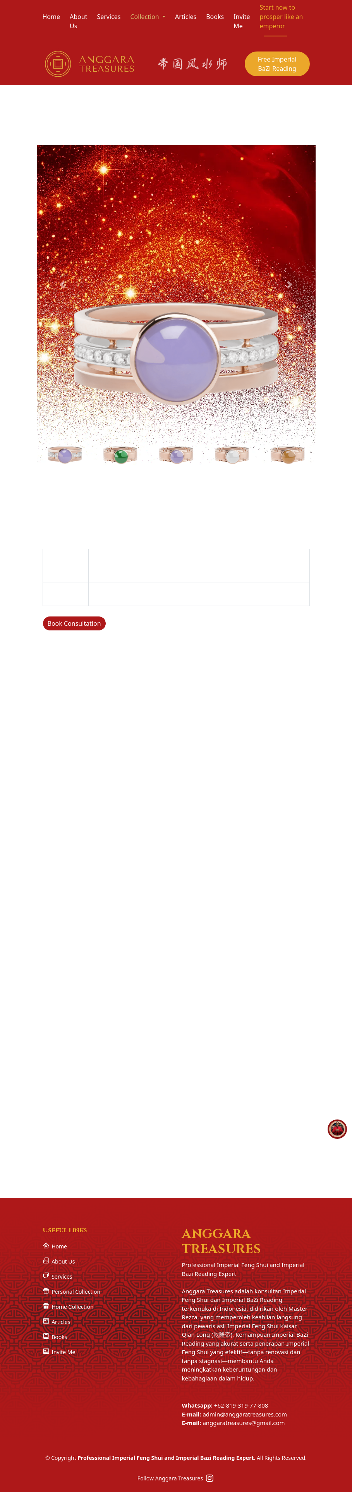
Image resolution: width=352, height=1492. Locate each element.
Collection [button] (145, 16)
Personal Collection (72, 1291)
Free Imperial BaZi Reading (277, 64)
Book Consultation (74, 622)
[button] (63, 283)
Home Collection (68, 1306)
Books (215, 16)
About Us (78, 21)
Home (51, 16)
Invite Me (242, 21)
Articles (185, 16)
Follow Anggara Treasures (176, 1478)
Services (108, 16)
